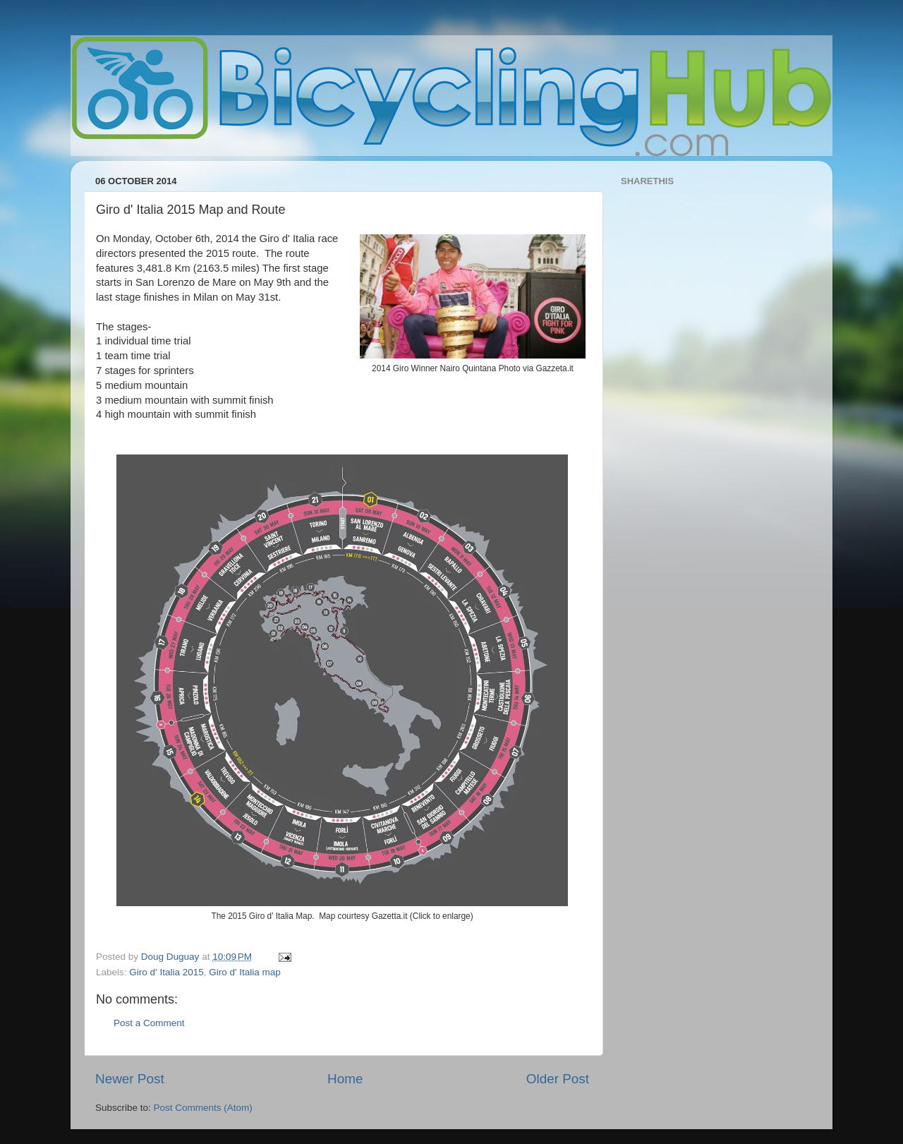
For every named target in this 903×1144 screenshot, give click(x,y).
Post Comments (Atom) (203, 1107)
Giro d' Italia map (245, 972)
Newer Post (129, 1078)
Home (345, 1078)
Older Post (557, 1078)
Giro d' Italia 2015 (166, 972)
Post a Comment (149, 1023)
